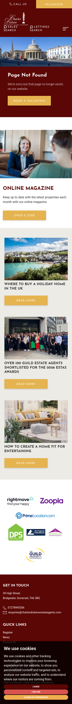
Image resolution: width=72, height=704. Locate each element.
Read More (25, 300)
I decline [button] (36, 692)
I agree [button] (36, 687)
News (6, 637)
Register (8, 632)
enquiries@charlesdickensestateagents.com (32, 612)
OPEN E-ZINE (24, 215)
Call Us (18, 4)
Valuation (54, 4)
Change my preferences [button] (36, 697)
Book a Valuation (29, 101)
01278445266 (13, 607)
